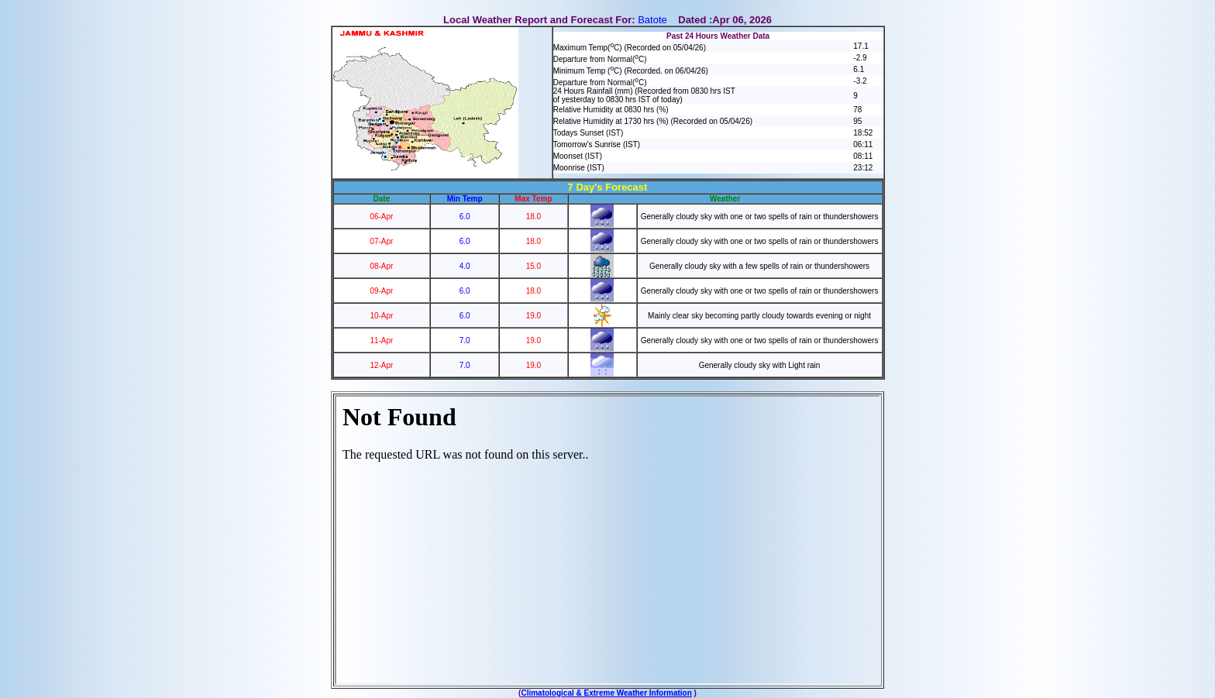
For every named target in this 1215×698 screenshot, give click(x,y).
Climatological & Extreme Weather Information (606, 693)
